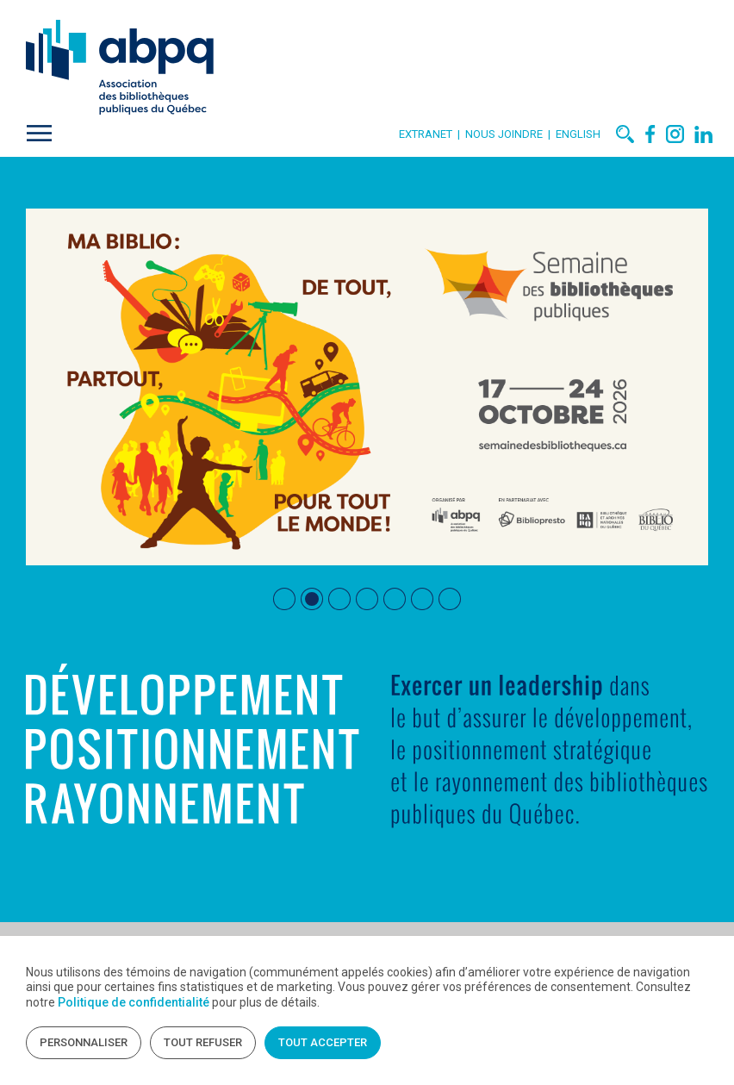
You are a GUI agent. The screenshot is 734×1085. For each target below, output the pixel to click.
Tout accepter (322, 1042)
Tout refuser (203, 1042)
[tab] (284, 599)
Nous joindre (506, 134)
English (578, 134)
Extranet (425, 134)
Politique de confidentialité (133, 1002)
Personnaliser (84, 1042)
